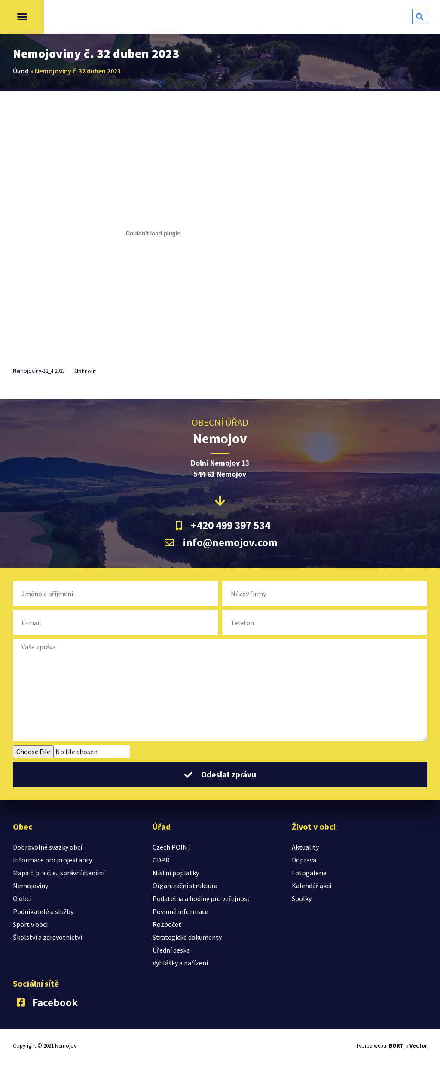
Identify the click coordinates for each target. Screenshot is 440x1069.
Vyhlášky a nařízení (180, 963)
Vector (418, 1045)
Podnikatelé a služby (43, 911)
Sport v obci (30, 924)
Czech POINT (172, 847)
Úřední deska (171, 950)
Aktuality (305, 847)
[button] (22, 17)
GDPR (161, 860)
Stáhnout (85, 371)
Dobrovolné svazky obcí (47, 847)
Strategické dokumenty (187, 937)
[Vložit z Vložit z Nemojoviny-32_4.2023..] (154, 233)
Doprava (304, 860)
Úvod (21, 71)
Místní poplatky (176, 872)
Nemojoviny (30, 885)
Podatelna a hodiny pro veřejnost (201, 898)
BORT (397, 1045)
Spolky (302, 898)
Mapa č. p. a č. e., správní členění (58, 872)
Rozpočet (167, 924)
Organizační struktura (185, 885)
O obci (22, 898)
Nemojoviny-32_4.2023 (39, 371)
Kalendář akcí (311, 885)
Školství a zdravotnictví (47, 937)
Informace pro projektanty (52, 860)
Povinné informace (180, 911)
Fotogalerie (309, 872)
